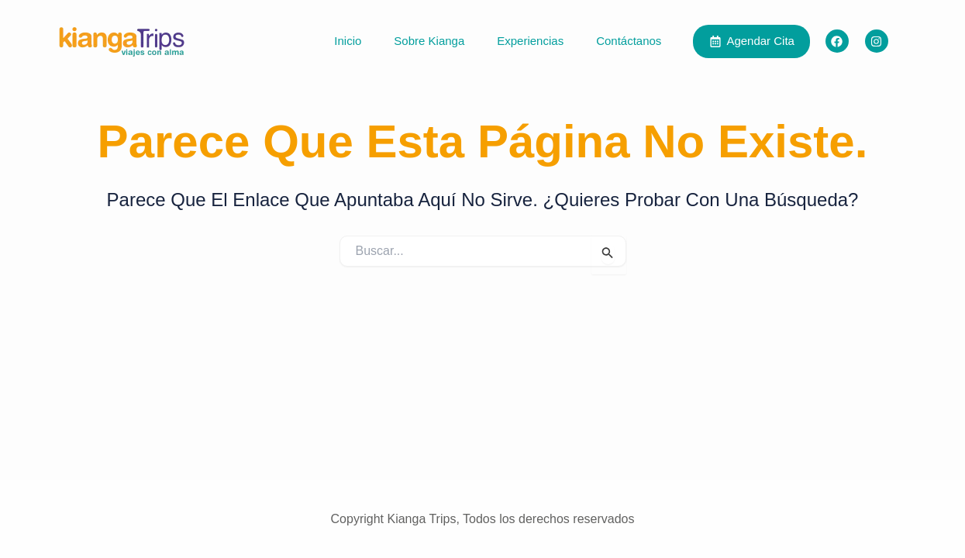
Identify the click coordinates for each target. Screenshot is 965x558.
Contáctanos (628, 40)
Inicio (347, 40)
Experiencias (530, 40)
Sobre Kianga (429, 40)
